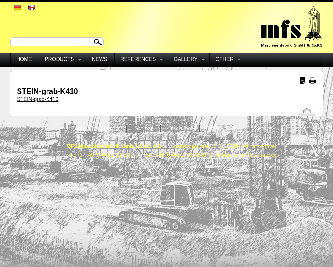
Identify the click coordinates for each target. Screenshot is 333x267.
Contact (80, 128)
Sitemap (144, 128)
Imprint (112, 128)
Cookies (263, 128)
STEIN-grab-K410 (37, 99)
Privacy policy (223, 128)
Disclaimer (180, 128)
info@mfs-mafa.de (255, 155)
